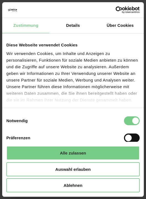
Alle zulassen (73, 153)
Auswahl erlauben (73, 169)
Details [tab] (73, 25)
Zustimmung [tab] (25, 25)
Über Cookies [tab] (120, 25)
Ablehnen (73, 185)
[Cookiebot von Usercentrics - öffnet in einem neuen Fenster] (115, 10)
